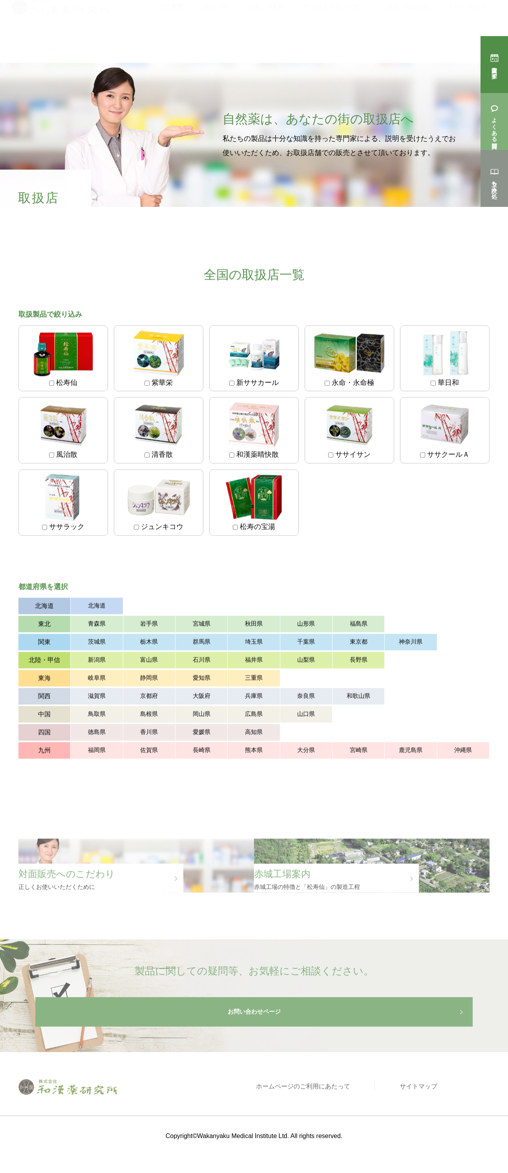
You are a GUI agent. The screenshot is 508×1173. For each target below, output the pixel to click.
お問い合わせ (468, 16)
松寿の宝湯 (254, 504)
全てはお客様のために (335, 16)
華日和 (444, 360)
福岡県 (97, 752)
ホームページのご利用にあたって (320, 1110)
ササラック (63, 504)
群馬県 (201, 643)
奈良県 (306, 697)
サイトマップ (424, 1110)
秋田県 (254, 625)
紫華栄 (158, 360)
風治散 (63, 432)
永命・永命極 (349, 360)
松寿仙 (63, 360)
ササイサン (349, 432)
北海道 (97, 607)
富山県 (149, 661)
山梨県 (306, 661)
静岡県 (149, 679)
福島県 (358, 625)
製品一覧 (215, 16)
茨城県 (97, 643)
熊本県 (254, 752)
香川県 (149, 734)
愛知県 (201, 679)
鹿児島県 (410, 752)
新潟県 (97, 661)
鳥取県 (97, 716)
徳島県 (97, 734)
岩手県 (149, 625)
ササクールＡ (444, 432)
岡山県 (201, 716)
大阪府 (201, 697)
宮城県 (201, 625)
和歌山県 (358, 697)
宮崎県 (358, 752)
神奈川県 (410, 643)
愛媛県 (201, 734)
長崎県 (201, 752)
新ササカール (254, 360)
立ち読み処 (494, 183)
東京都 (358, 643)
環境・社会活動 (408, 16)
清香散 (158, 432)
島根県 (149, 716)
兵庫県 (254, 697)
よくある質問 (494, 126)
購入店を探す (494, 69)
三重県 (254, 679)
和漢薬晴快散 (254, 432)
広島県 (254, 716)
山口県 (306, 716)
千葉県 (306, 643)
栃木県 (149, 643)
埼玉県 (254, 643)
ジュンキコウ (158, 504)
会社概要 (170, 16)
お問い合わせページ (254, 1032)
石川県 (201, 661)
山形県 (306, 625)
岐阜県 (97, 679)
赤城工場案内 (266, 16)
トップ (26, 49)
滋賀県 (97, 697)
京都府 (149, 697)
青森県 (97, 625)
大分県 (306, 752)
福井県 (254, 661)
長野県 (358, 661)
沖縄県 (463, 752)
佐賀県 (149, 752)
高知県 (254, 734)
